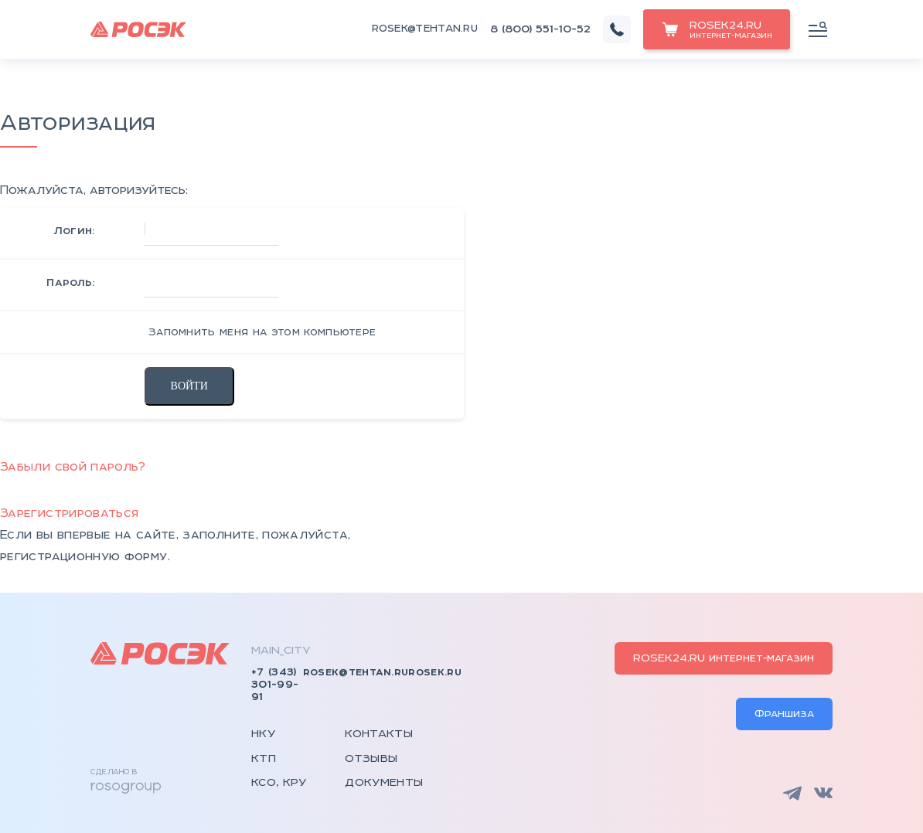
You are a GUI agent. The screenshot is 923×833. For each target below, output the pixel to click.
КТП (263, 759)
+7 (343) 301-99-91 (274, 684)
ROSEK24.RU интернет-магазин (723, 658)
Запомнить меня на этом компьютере (260, 332)
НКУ (263, 734)
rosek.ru (435, 672)
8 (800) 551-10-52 (540, 29)
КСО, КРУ (279, 783)
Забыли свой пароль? (73, 467)
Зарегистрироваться (69, 513)
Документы (384, 783)
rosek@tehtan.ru (425, 29)
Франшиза (784, 714)
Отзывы (371, 759)
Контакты (379, 734)
